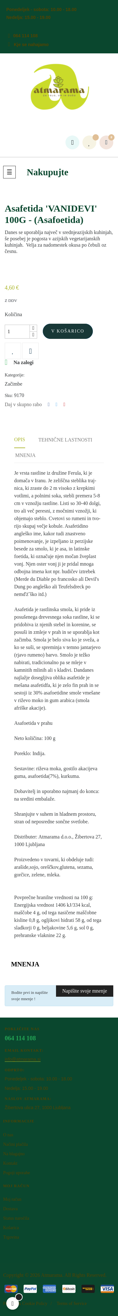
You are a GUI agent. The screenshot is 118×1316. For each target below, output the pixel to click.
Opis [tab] (19, 439)
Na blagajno (14, 1153)
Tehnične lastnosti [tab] (65, 439)
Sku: (9, 395)
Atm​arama (51, 1275)
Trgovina (11, 1237)
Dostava (10, 1208)
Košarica (11, 1227)
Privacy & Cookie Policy (25, 1303)
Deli (49, 404)
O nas (8, 1135)
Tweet (57, 404)
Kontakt (10, 1163)
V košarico (67, 331)
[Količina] (17, 332)
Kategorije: (15, 375)
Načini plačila (15, 1144)
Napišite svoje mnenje (84, 991)
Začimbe (13, 384)
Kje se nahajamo (31, 44)
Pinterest (64, 404)
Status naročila (16, 1218)
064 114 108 (25, 35)
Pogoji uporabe (16, 1172)
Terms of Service (72, 1303)
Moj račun (12, 1199)
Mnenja (25, 455)
